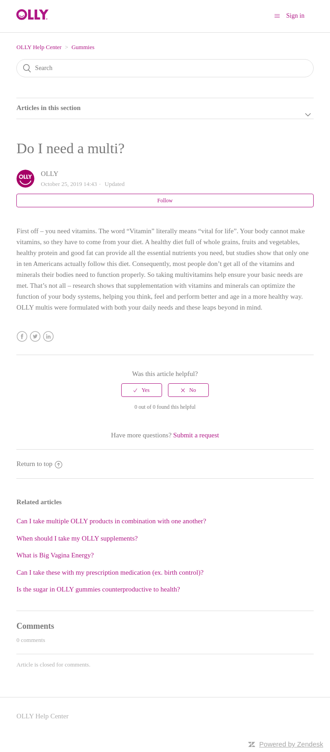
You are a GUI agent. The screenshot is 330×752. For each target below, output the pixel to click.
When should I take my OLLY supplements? (77, 538)
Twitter (35, 336)
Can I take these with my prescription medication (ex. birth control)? (109, 572)
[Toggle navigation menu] (277, 15)
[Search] (164, 68)
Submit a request (196, 435)
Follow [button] (164, 200)
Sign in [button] (295, 15)
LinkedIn (48, 336)
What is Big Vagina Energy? (55, 555)
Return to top (39, 463)
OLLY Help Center (38, 47)
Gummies (82, 47)
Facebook (22, 336)
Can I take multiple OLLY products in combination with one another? (111, 521)
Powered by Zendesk (291, 744)
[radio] (141, 390)
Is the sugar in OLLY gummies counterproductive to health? (98, 589)
